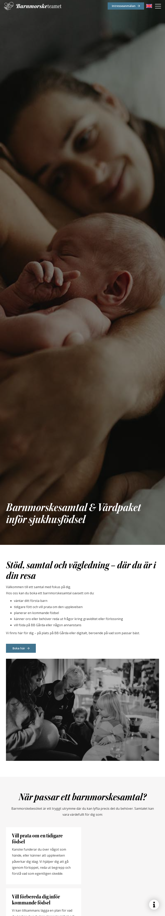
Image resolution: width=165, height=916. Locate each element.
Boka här (19, 648)
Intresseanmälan (124, 6)
